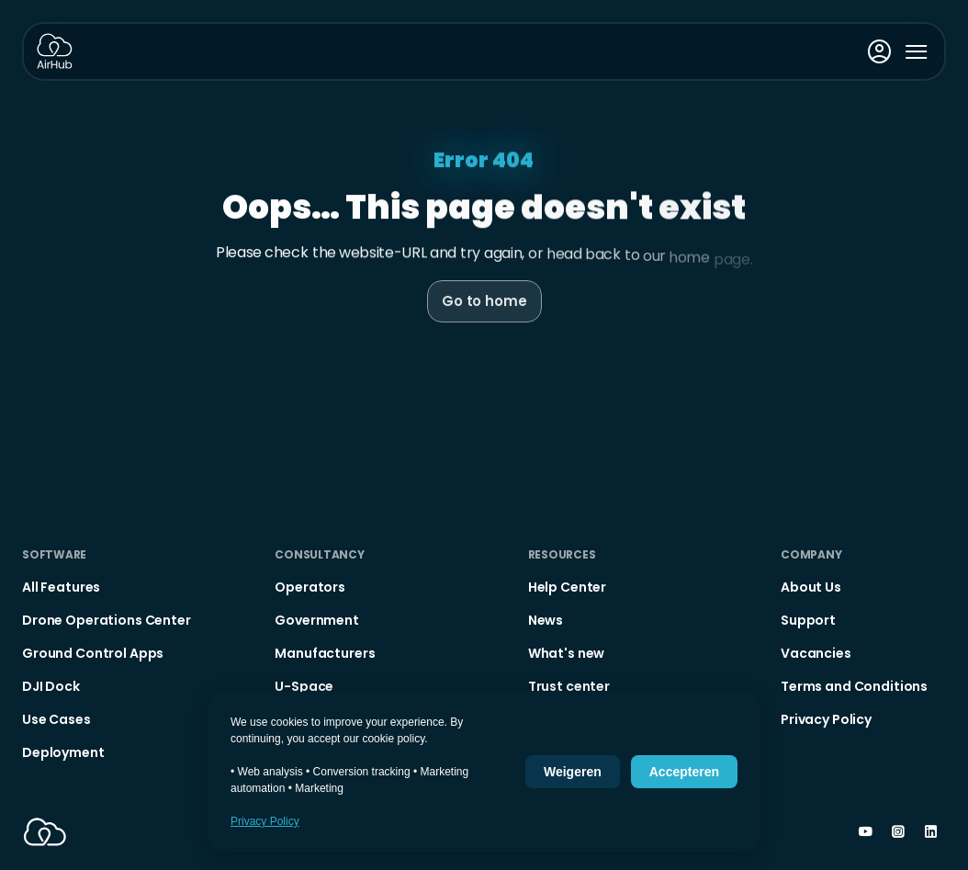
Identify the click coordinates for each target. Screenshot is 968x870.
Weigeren (573, 771)
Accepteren (684, 771)
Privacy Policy (265, 821)
